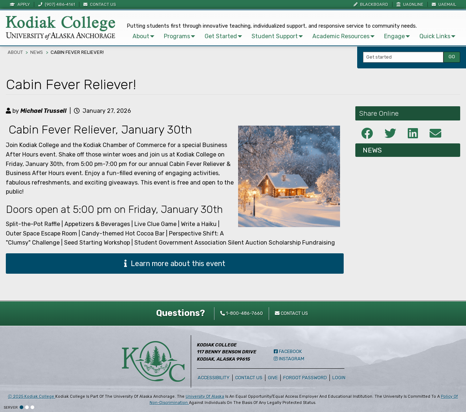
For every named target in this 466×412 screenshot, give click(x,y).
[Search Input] (403, 56)
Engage (390, 35)
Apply (20, 4)
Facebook (288, 351)
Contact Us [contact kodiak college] (291, 313)
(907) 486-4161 (56, 4)
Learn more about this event (174, 263)
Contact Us (99, 4)
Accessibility (214, 377)
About (136, 35)
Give (273, 377)
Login (340, 377)
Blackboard (371, 4)
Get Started (216, 35)
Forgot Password (305, 377)
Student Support (270, 35)
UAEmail (444, 4)
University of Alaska (205, 396)
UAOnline (409, 4)
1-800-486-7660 (241, 313)
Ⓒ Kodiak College (31, 396)
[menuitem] (138, 35)
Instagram (289, 358)
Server (11, 407)
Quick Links (430, 35)
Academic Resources (336, 35)
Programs (172, 35)
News (36, 52)
